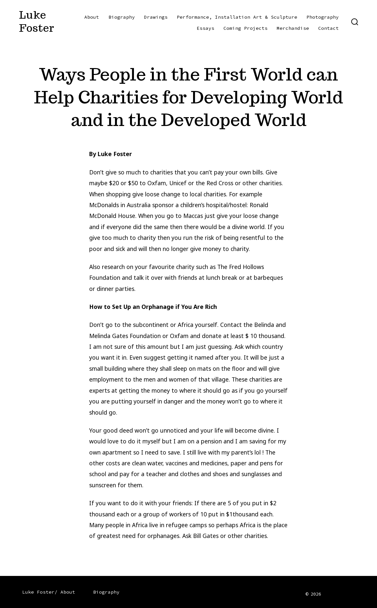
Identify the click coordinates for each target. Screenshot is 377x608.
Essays (205, 28)
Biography (121, 17)
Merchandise (293, 28)
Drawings (156, 17)
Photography (322, 17)
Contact (328, 28)
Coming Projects (245, 28)
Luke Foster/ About (48, 592)
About (91, 17)
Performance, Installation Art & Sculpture (237, 17)
